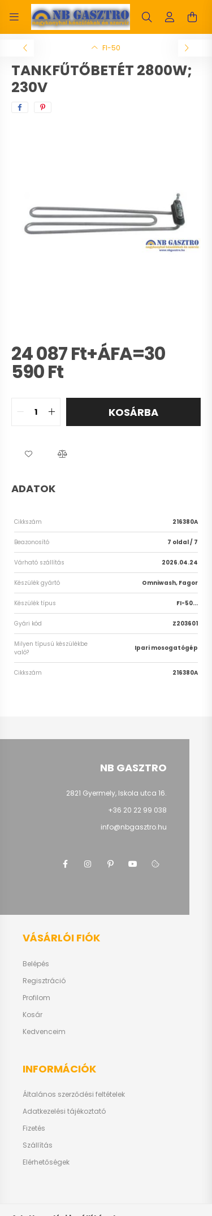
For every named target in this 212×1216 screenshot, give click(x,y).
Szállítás (38, 1145)
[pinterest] (42, 107)
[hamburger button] (14, 17)
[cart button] (192, 17)
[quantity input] (36, 411)
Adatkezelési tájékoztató (64, 1111)
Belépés (36, 964)
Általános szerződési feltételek (74, 1094)
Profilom (36, 998)
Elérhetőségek (46, 1162)
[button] (28, 454)
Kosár (32, 1015)
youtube (133, 864)
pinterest (110, 864)
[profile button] (169, 17)
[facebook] (19, 107)
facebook (65, 864)
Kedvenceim (44, 1032)
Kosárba (133, 412)
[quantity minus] (20, 411)
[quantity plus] (51, 411)
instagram (87, 864)
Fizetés (34, 1128)
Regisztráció (44, 981)
